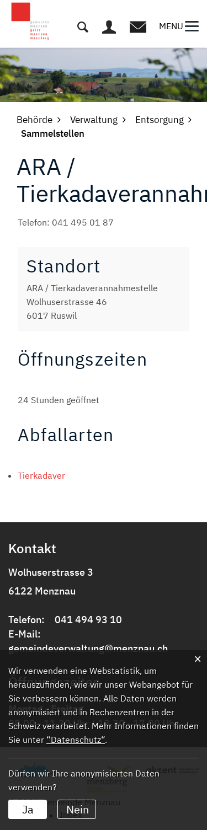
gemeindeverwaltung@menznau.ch (88, 648)
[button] (34, 120)
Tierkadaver (41, 475)
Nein (77, 809)
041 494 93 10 (88, 619)
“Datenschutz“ (75, 739)
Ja (28, 809)
